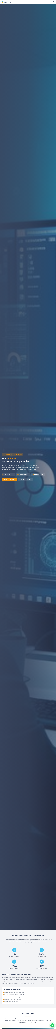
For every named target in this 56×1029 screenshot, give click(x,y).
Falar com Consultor (9, 479)
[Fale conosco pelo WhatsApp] (52, 1025)
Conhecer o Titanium (25, 479)
